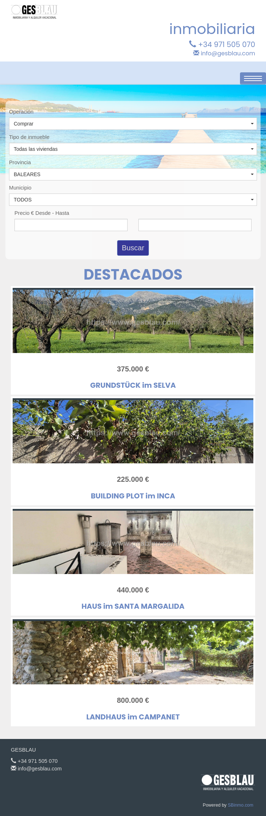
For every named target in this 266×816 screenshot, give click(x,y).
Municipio (20, 188)
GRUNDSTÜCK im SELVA (133, 385)
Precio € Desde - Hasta (41, 213)
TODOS (134, 200)
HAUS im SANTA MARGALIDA (132, 606)
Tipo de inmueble (29, 137)
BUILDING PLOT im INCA (133, 496)
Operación (21, 112)
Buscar (133, 248)
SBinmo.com (240, 805)
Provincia (20, 162)
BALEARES (134, 174)
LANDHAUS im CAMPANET (133, 717)
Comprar (134, 124)
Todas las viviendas (134, 149)
